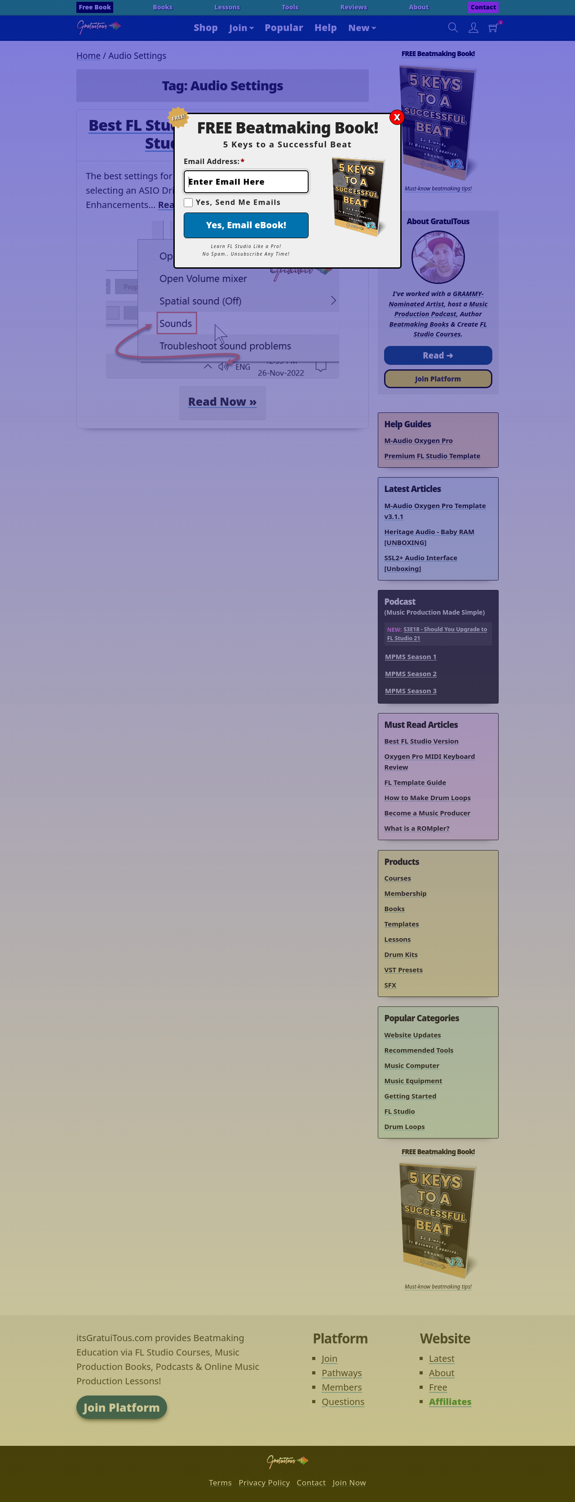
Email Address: (214, 161)
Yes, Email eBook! (246, 225)
